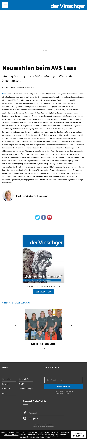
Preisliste (6, 388)
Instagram (30, 418)
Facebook (30, 412)
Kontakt (5, 384)
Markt (21, 384)
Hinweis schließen (78, 434)
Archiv (4, 393)
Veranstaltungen (26, 388)
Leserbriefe (24, 379)
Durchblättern (43, 292)
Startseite (6, 379)
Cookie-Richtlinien (11, 435)
